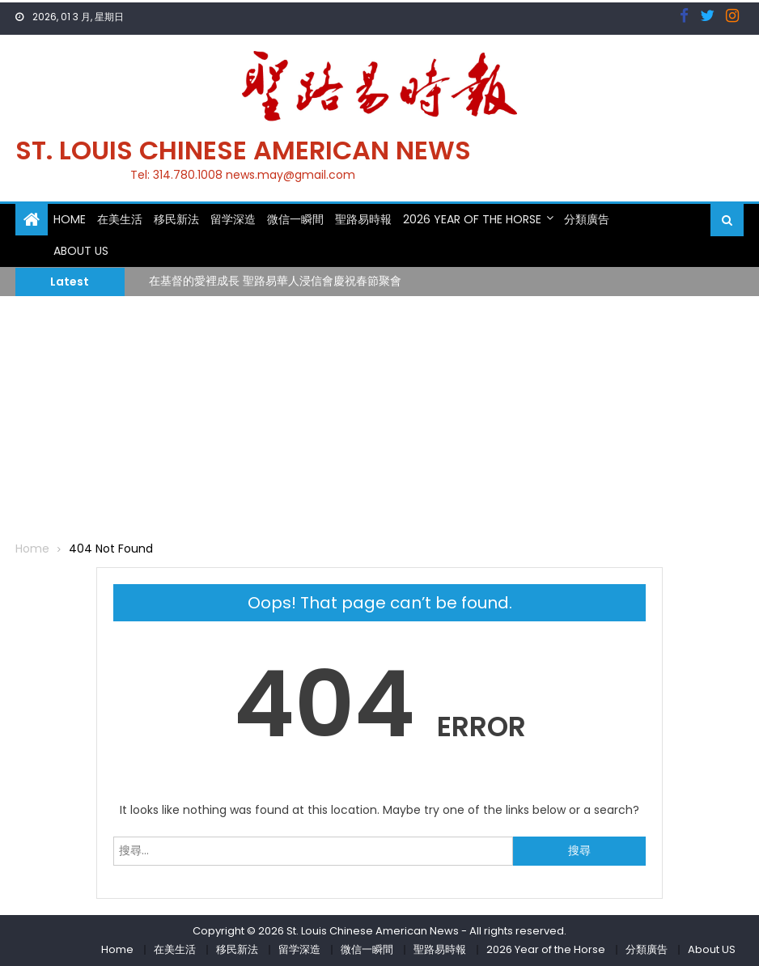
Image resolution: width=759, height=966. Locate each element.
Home (69, 219)
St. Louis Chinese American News (243, 150)
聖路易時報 (363, 219)
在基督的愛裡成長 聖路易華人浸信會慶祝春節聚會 (275, 281)
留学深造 (233, 219)
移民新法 (176, 219)
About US (80, 251)
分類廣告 (586, 219)
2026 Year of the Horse (472, 219)
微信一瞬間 (295, 219)
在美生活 (119, 219)
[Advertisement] (379, 417)
